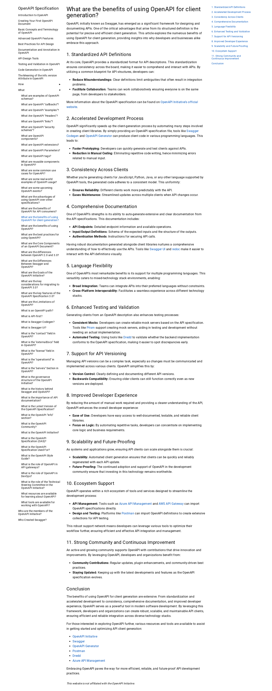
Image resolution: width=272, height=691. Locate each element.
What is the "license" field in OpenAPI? (37, 352)
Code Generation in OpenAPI (35, 69)
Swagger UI (157, 249)
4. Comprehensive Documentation (230, 22)
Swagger (79, 641)
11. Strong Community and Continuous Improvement (226, 57)
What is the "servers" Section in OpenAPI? (40, 370)
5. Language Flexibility (224, 27)
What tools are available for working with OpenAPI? (38, 504)
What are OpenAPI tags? (36, 156)
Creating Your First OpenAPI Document (35, 22)
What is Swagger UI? (33, 327)
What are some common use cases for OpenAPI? (38, 172)
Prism (91, 327)
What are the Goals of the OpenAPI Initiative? (36, 274)
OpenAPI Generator (99, 136)
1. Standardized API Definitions (228, 7)
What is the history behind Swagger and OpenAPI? (37, 390)
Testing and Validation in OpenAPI (39, 64)
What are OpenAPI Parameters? (40, 150)
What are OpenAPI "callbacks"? (40, 104)
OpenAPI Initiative (85, 636)
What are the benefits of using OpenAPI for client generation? (40, 219)
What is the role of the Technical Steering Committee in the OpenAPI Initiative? (40, 484)
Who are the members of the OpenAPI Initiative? (35, 512)
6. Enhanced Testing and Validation (231, 31)
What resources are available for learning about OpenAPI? (38, 495)
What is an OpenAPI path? (37, 310)
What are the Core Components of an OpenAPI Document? (40, 245)
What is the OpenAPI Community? (33, 425)
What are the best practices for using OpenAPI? (40, 236)
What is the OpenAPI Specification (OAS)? (33, 440)
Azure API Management (135, 503)
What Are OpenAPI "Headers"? (39, 115)
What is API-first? (31, 316)
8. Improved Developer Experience (230, 41)
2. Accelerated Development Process (231, 12)
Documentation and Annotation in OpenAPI (39, 51)
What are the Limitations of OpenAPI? (38, 303)
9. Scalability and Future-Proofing (230, 46)
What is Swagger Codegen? (38, 321)
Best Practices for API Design (36, 44)
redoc (176, 249)
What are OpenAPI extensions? (40, 144)
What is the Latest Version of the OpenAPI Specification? (39, 408)
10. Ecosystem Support (224, 51)
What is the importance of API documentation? (39, 399)
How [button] (21, 84)
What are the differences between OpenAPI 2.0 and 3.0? (40, 254)
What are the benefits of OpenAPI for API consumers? (39, 210)
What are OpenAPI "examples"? (40, 110)
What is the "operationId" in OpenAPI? (37, 361)
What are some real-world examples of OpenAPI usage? (39, 181)
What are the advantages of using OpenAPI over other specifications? (38, 199)
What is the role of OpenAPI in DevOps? (39, 475)
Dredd (127, 337)
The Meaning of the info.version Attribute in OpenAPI (37, 77)
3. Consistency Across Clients (227, 17)
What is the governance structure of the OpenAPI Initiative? (36, 379)
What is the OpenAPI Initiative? (40, 432)
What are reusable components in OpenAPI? (40, 163)
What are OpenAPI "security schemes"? (38, 129)
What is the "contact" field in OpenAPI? (38, 335)
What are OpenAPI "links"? (37, 121)
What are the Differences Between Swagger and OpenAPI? (36, 263)
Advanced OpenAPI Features (35, 38)
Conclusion (218, 63)
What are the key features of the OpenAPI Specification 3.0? (40, 295)
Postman (128, 513)
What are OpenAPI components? (32, 137)
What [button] (21, 90)
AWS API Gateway (171, 503)
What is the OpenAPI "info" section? (37, 416)
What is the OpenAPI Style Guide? (37, 457)
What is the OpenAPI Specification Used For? (35, 448)
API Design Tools (28, 58)
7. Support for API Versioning (227, 36)
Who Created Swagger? (32, 519)
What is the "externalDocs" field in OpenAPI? (40, 344)
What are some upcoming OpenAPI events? (36, 189)
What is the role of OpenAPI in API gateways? (39, 466)
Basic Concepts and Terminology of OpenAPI (38, 31)
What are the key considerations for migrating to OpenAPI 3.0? (40, 284)
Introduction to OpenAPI (33, 15)
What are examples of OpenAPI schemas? (40, 97)
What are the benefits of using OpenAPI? (39, 227)
